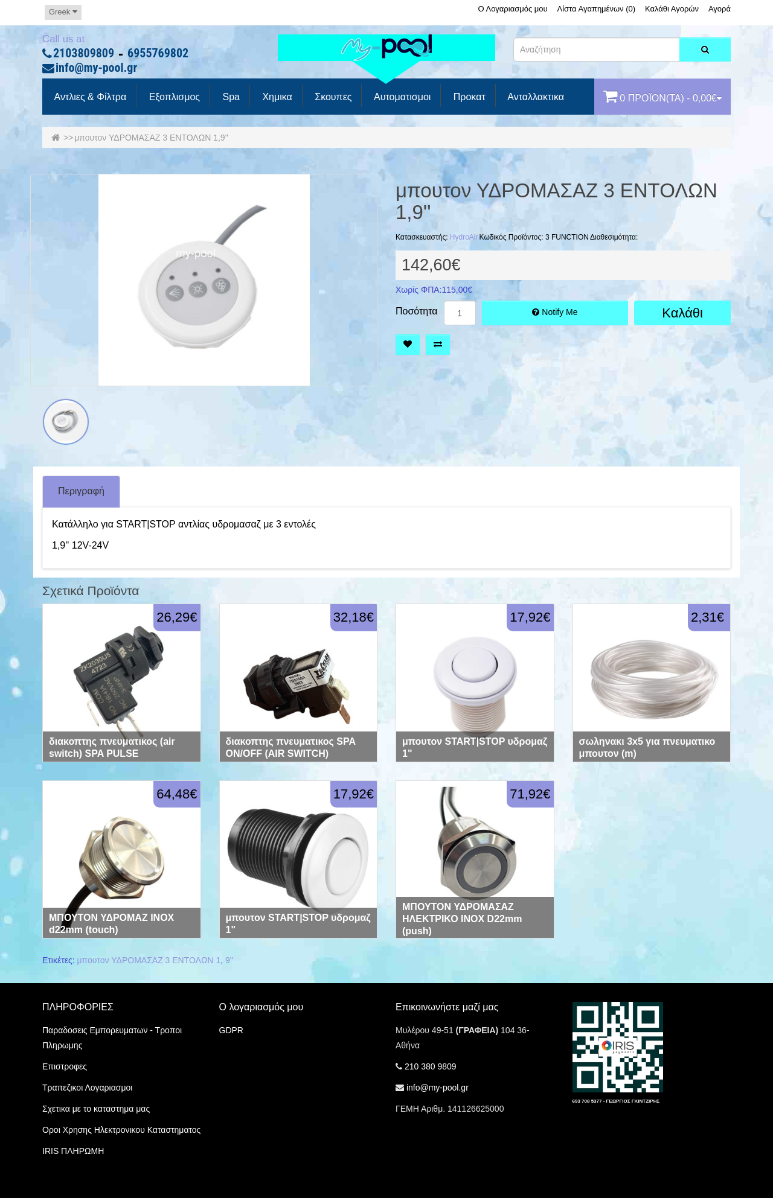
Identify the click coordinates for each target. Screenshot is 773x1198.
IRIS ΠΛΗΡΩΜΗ (73, 1151)
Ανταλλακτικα (534, 97)
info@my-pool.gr (96, 68)
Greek (63, 11)
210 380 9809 (431, 1066)
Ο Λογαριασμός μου (512, 8)
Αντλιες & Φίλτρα (89, 97)
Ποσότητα (417, 311)
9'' (229, 960)
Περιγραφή (81, 491)
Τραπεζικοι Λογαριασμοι (87, 1087)
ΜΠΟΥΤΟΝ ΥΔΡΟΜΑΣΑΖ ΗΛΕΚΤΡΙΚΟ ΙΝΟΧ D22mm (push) (462, 919)
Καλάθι (682, 312)
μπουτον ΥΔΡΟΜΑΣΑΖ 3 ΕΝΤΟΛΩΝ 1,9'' (151, 137)
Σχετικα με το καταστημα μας (96, 1109)
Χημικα (276, 97)
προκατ (468, 97)
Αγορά (719, 8)
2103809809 (83, 53)
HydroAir (464, 237)
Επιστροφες (64, 1066)
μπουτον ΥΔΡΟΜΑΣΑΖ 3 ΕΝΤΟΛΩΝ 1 (149, 960)
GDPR (231, 1030)
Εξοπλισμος (173, 97)
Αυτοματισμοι (401, 97)
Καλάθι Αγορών (672, 8)
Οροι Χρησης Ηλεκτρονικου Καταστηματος (121, 1130)
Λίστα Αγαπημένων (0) (596, 8)
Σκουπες (332, 97)
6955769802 (157, 53)
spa (230, 97)
